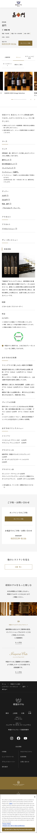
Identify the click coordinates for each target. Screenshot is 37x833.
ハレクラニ (18, 719)
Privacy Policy (6, 824)
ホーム (4, 684)
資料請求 (5, 767)
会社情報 (19, 746)
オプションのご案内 (29, 57)
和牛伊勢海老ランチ (9, 164)
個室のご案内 (18, 64)
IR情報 (4, 752)
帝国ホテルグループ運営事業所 (18, 730)
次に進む (34, 99)
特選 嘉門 (6, 204)
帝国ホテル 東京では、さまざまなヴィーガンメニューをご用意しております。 (20, 347)
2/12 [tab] (14, 99)
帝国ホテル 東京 (15, 684)
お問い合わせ (24, 762)
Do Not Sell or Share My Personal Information (18, 829)
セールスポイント (7, 64)
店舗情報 (7, 57)
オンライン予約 (25, 43)
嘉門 (24, 687)
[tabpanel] (18, 84)
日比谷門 (6, 200)
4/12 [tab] (16, 99)
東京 (7, 713)
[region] (18, 813)
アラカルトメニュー (9, 229)
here (10, 803)
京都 (29, 713)
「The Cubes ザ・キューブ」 (11, 208)
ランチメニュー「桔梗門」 (10, 172)
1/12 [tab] (12, 99)
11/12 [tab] (24, 99)
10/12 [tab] (23, 99)
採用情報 (23, 757)
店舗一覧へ (18, 567)
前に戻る (30, 99)
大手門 (5, 196)
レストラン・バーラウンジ (10, 687)
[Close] (35, 797)
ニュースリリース (8, 757)
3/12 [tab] (15, 99)
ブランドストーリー (8, 762)
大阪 (22, 713)
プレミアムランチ (8, 168)
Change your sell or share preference (13, 826)
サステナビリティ (26, 752)
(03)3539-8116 (9, 44)
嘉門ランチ (6, 160)
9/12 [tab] (22, 99)
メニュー (18, 57)
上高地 (15, 713)
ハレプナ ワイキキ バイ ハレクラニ (18, 725)
